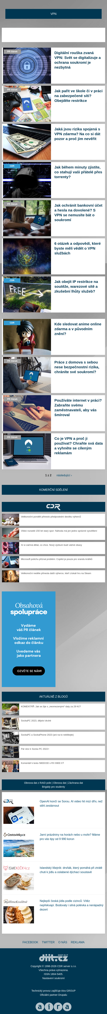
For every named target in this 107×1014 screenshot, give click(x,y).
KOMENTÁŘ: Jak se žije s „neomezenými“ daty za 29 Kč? (51, 706)
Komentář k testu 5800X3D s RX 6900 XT (42, 763)
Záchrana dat (75, 782)
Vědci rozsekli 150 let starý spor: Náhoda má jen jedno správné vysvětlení (59, 530)
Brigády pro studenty (53, 786)
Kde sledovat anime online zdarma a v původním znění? (77, 329)
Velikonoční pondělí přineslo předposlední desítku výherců (51, 516)
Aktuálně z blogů (53, 696)
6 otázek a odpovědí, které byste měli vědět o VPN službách (77, 248)
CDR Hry (53, 507)
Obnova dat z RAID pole (37, 782)
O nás (62, 942)
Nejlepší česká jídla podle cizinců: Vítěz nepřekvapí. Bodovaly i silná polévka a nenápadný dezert (71, 905)
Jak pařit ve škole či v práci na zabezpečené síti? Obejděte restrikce (78, 96)
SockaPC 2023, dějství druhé (36, 720)
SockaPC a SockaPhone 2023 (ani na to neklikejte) (47, 734)
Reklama (77, 942)
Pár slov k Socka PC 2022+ (35, 749)
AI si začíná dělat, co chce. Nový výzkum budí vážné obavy (51, 545)
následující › (64, 475)
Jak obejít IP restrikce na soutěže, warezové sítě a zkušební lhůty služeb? (76, 286)
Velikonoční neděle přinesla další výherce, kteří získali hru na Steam (56, 573)
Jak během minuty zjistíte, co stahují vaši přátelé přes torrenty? (78, 172)
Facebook (30, 942)
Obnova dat (59, 782)
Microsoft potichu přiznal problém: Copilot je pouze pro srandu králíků (56, 559)
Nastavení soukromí (53, 978)
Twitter (48, 942)
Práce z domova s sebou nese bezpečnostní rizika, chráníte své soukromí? (76, 367)
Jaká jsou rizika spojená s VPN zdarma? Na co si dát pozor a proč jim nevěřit (77, 134)
